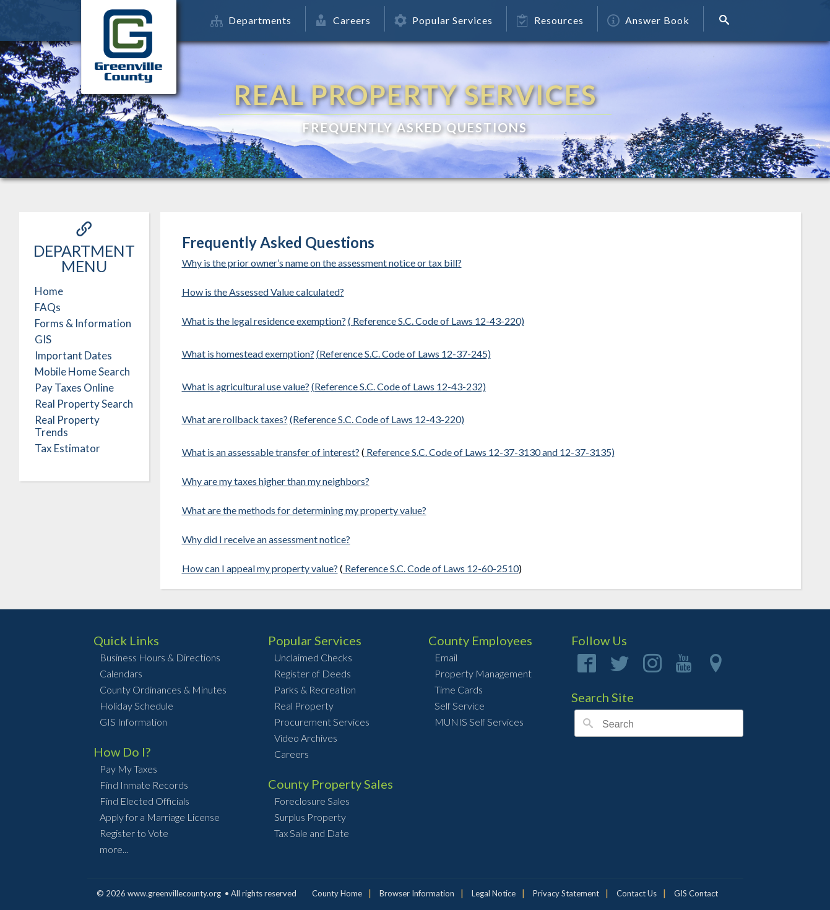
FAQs (48, 307)
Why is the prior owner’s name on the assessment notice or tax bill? (322, 262)
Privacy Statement (566, 893)
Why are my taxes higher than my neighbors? (276, 481)
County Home (337, 893)
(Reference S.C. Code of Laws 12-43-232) (398, 386)
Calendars (121, 673)
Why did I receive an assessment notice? (266, 539)
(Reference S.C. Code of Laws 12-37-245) (403, 353)
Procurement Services (322, 722)
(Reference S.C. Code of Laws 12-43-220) (377, 419)
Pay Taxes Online (74, 387)
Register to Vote (134, 833)
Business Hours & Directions (160, 657)
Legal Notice (494, 893)
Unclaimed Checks (313, 657)
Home (49, 291)
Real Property (304, 705)
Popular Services (443, 20)
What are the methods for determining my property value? (304, 510)
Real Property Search (84, 403)
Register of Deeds (312, 673)
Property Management (483, 673)
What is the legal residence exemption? (264, 321)
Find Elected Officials (144, 801)
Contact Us (636, 893)
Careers (343, 20)
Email (445, 657)
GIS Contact (696, 893)
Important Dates (73, 355)
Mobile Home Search (82, 371)
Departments (251, 20)
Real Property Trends (67, 426)
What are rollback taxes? (235, 419)
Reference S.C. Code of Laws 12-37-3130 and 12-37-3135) (490, 452)
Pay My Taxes (128, 769)
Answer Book (648, 20)
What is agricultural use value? (245, 386)
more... (114, 849)
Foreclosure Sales (312, 801)
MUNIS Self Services (479, 722)
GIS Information (133, 722)
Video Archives (305, 738)
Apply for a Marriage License (160, 817)
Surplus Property (310, 817)
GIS (43, 339)
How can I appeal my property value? (260, 568)
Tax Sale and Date (311, 833)
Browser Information (416, 893)
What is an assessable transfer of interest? (271, 452)
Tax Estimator (67, 448)
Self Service (459, 705)
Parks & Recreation (315, 689)
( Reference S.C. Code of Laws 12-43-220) (436, 321)
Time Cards (458, 689)
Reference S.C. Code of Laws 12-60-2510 (431, 568)
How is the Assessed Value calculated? (263, 292)
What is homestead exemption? (248, 353)
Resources (550, 20)
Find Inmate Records (144, 785)
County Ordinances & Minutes (163, 689)
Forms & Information (83, 323)
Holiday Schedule (136, 705)
